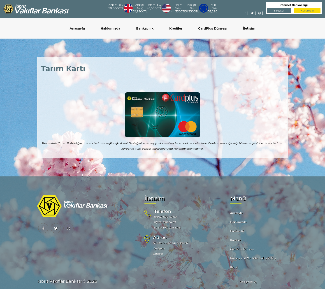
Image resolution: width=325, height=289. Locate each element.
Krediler (175, 28)
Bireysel (279, 10)
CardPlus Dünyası (212, 28)
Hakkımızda (110, 28)
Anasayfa (77, 28)
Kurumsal (307, 10)
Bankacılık (144, 28)
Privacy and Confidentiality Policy (253, 258)
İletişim (249, 28)
